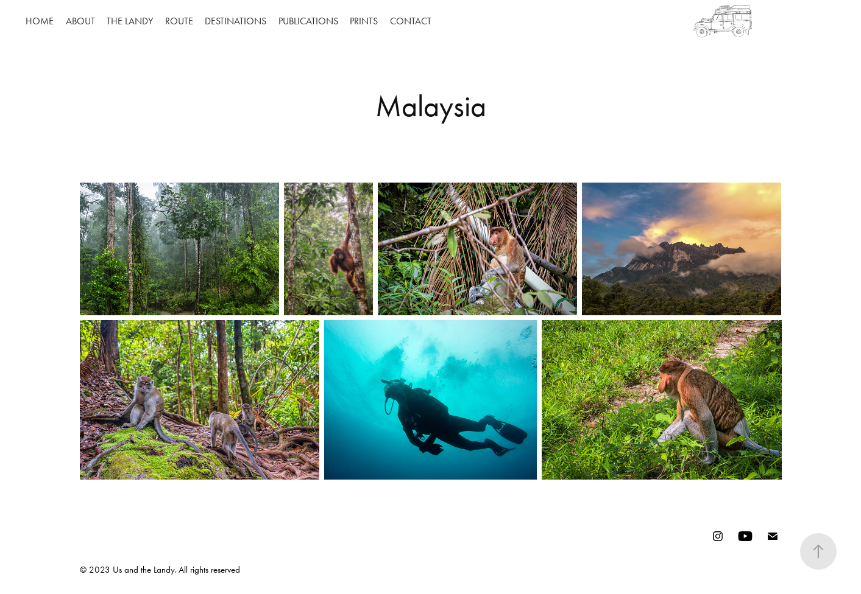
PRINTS (364, 21)
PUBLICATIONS (308, 21)
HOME (40, 21)
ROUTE (179, 21)
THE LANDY (130, 21)
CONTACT (410, 21)
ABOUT (80, 21)
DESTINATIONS (235, 21)
